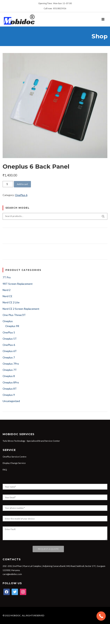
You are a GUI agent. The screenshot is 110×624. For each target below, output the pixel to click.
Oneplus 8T (10, 388)
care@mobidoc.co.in (12, 574)
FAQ (5, 469)
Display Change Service (14, 463)
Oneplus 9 (9, 394)
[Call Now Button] (101, 616)
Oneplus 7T (10, 369)
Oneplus (8, 321)
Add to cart (22, 184)
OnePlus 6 (21, 195)
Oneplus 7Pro (11, 363)
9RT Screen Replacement (18, 283)
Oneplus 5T (10, 338)
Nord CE (7, 296)
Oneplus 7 (9, 357)
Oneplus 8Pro (11, 382)
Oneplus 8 (9, 376)
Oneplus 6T (10, 351)
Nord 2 (6, 290)
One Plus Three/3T (14, 315)
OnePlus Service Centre (14, 456)
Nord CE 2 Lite (11, 302)
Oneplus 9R (12, 326)
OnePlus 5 (9, 332)
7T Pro (7, 277)
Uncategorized (11, 401)
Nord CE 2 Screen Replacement (21, 308)
